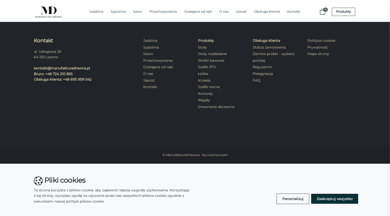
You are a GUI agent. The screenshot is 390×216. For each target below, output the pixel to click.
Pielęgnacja (263, 74)
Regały (204, 100)
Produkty (343, 11)
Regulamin (262, 67)
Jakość (241, 11)
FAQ (256, 80)
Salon (137, 11)
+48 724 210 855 (59, 74)
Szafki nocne (209, 87)
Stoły (202, 47)
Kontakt (293, 11)
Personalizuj (292, 199)
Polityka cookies (321, 41)
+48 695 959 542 (77, 79)
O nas (224, 11)
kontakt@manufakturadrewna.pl (62, 68)
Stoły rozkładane (212, 54)
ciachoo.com (217, 155)
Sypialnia (118, 11)
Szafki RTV (207, 67)
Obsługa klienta (267, 11)
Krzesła (204, 80)
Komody (205, 94)
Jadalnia (96, 11)
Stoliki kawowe (211, 60)
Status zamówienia (269, 47)
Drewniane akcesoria (216, 107)
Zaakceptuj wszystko (335, 199)
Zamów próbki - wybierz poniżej (274, 57)
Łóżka (203, 74)
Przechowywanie (163, 11)
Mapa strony (318, 54)
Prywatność (317, 47)
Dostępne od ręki (198, 11)
